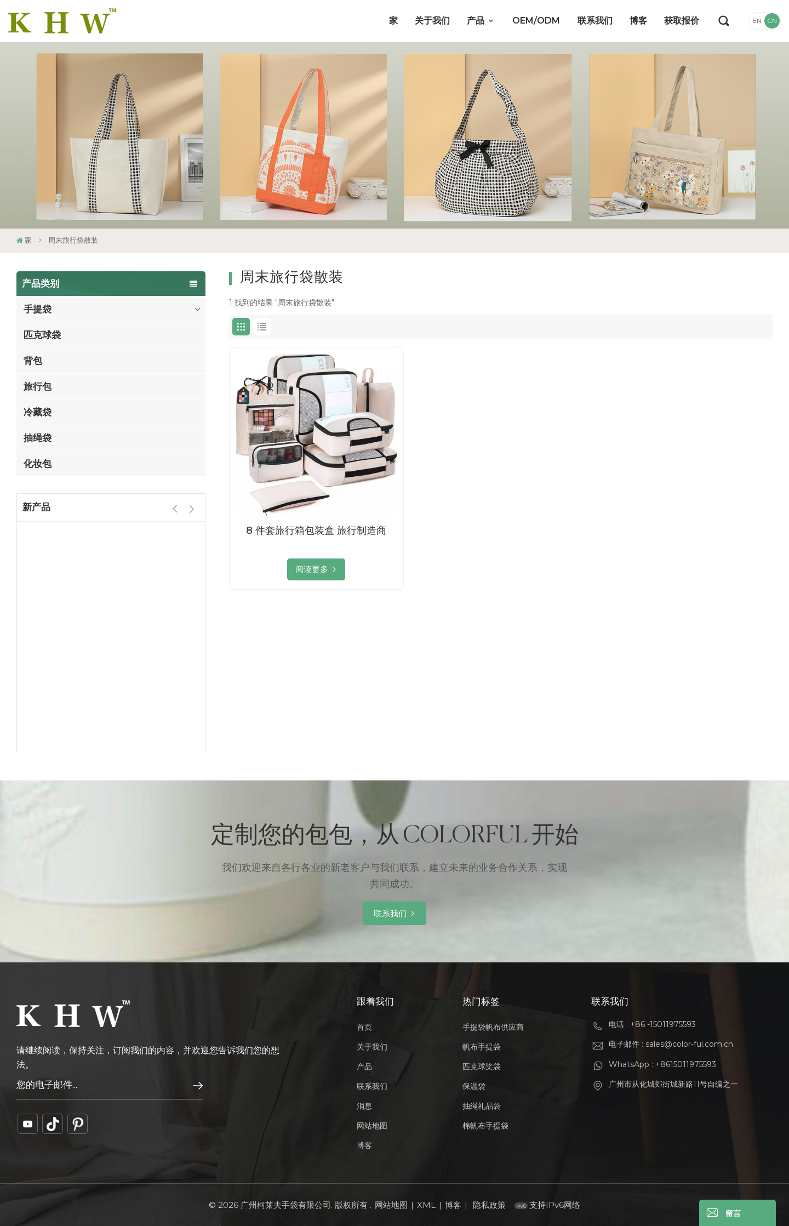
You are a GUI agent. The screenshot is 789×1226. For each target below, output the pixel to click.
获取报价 (681, 20)
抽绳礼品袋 (481, 1106)
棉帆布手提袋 (485, 1126)
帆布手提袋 (481, 1047)
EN (757, 20)
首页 (364, 1027)
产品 (477, 20)
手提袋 (38, 309)
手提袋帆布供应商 (493, 1027)
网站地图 (372, 1126)
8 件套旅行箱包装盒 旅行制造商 (316, 530)
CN (772, 20)
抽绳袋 (38, 437)
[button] (191, 509)
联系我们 (595, 20)
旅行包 (38, 386)
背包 (33, 360)
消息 (364, 1106)
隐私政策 (489, 1205)
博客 (638, 20)
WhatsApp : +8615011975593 (662, 1064)
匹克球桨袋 (481, 1066)
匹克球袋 (42, 334)
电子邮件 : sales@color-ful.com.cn (671, 1044)
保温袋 (473, 1086)
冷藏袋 (38, 412)
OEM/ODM (536, 20)
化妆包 (38, 463)
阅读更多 (311, 569)
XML (426, 1205)
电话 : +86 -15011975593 (652, 1024)
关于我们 (432, 20)
